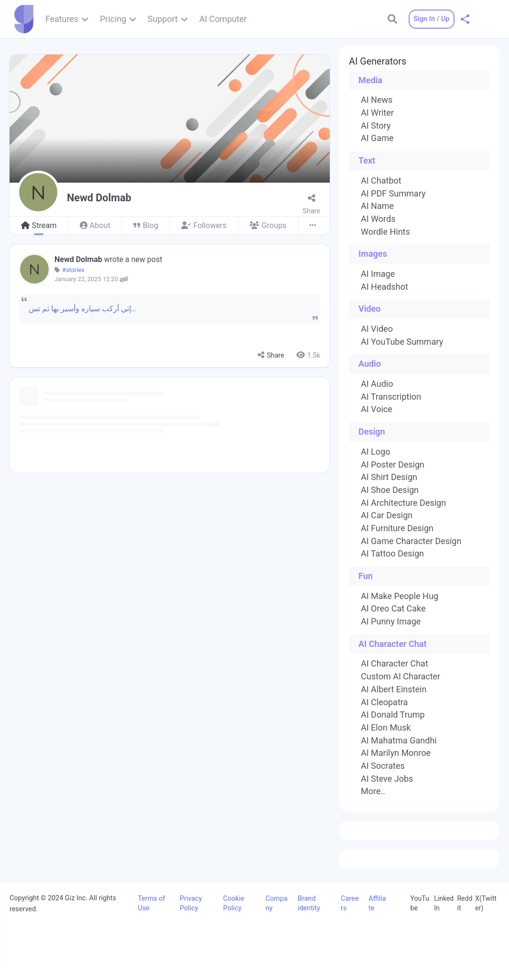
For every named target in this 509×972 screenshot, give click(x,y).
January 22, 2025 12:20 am (91, 279)
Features (61, 19)
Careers (349, 903)
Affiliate (377, 903)
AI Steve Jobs (387, 779)
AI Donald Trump (393, 715)
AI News (376, 100)
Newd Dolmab (79, 259)
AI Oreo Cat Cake (393, 608)
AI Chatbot (381, 181)
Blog (145, 225)
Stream (39, 225)
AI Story (376, 126)
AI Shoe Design (390, 490)
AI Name (377, 206)
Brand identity (309, 903)
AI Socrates (383, 766)
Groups (267, 225)
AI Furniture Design (397, 528)
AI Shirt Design (389, 477)
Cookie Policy (233, 903)
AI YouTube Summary (402, 342)
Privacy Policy (191, 903)
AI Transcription (391, 397)
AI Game (377, 138)
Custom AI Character (400, 676)
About (95, 225)
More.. (373, 791)
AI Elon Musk (386, 727)
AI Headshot (384, 287)
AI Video (377, 329)
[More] (314, 226)
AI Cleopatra (384, 702)
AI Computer (223, 19)
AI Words (378, 219)
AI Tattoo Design (392, 553)
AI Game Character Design (411, 541)
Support (163, 19)
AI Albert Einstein (393, 689)
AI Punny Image (391, 621)
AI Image (378, 274)
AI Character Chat (394, 663)
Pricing (113, 19)
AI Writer (377, 113)
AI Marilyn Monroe (396, 753)
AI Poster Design (392, 465)
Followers (204, 225)
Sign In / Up (429, 18)
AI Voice (376, 409)
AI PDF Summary (393, 193)
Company (276, 903)
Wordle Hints (385, 232)
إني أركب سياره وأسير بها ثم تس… (82, 308)
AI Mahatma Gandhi (399, 740)
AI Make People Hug (399, 596)
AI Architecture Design (403, 503)
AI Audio (377, 384)
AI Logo (375, 452)
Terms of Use (151, 903)
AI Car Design (386, 515)
